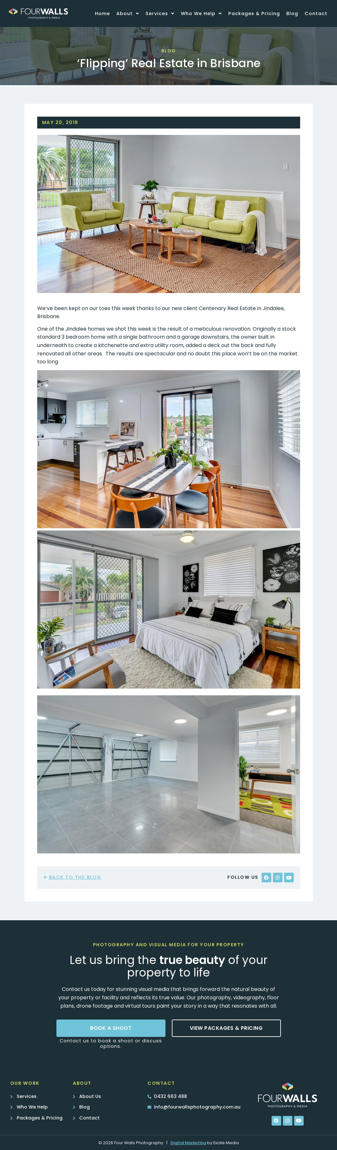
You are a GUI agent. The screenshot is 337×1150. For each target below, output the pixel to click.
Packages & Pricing (254, 13)
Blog (292, 13)
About (127, 13)
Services (160, 13)
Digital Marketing (188, 1143)
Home (102, 13)
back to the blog (75, 877)
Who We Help (201, 13)
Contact (316, 13)
